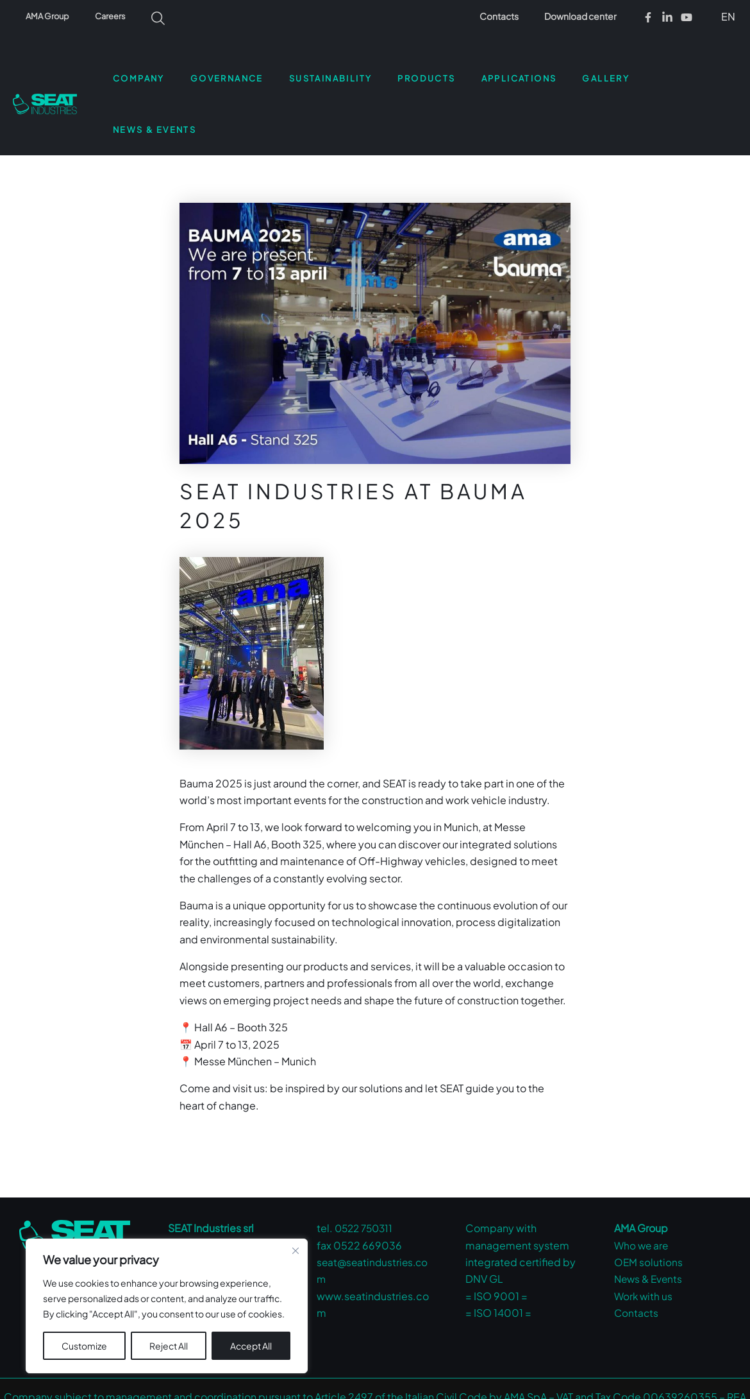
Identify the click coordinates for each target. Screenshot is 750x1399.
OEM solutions (648, 1210)
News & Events (650, 1228)
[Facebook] (648, 17)
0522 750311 (366, 1177)
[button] (726, 16)
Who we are (642, 1194)
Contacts (510, 16)
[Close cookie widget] (295, 1251)
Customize (84, 1346)
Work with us (644, 1244)
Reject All (168, 1346)
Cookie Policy (495, 1380)
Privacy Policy (426, 1380)
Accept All (251, 1346)
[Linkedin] (667, 17)
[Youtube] (686, 17)
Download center (584, 16)
